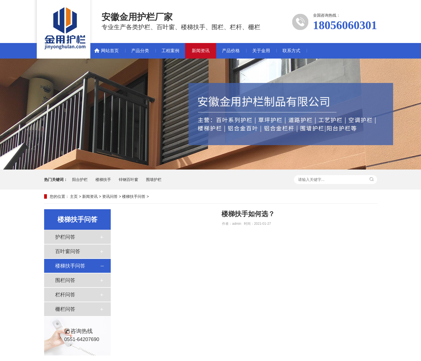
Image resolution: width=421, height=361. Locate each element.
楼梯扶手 (103, 179)
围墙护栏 (154, 179)
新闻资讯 (201, 50)
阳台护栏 (80, 179)
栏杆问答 (65, 294)
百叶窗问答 (67, 251)
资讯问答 (110, 196)
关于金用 (261, 50)
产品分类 (140, 50)
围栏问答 (65, 280)
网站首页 (110, 50)
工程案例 (170, 50)
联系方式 (291, 50)
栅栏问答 (65, 309)
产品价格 (231, 50)
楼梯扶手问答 (133, 196)
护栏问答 (65, 237)
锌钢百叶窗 (128, 179)
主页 (74, 196)
